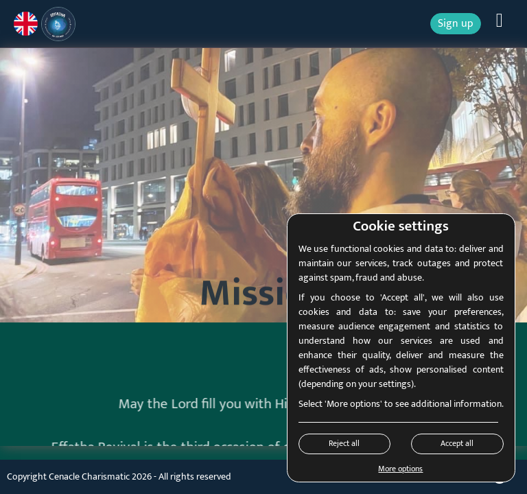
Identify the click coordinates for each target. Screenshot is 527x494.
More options (400, 468)
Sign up (455, 23)
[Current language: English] (26, 24)
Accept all (457, 443)
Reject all (344, 443)
